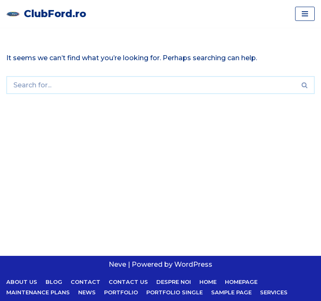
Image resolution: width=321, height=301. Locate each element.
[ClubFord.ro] (46, 14)
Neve (117, 264)
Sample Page (231, 292)
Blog (54, 281)
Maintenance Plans (38, 292)
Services (274, 292)
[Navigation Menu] (305, 14)
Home (208, 281)
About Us (21, 281)
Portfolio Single (174, 292)
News (87, 292)
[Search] (150, 85)
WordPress (193, 264)
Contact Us (128, 281)
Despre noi (173, 281)
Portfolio (121, 292)
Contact (85, 281)
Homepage (241, 281)
